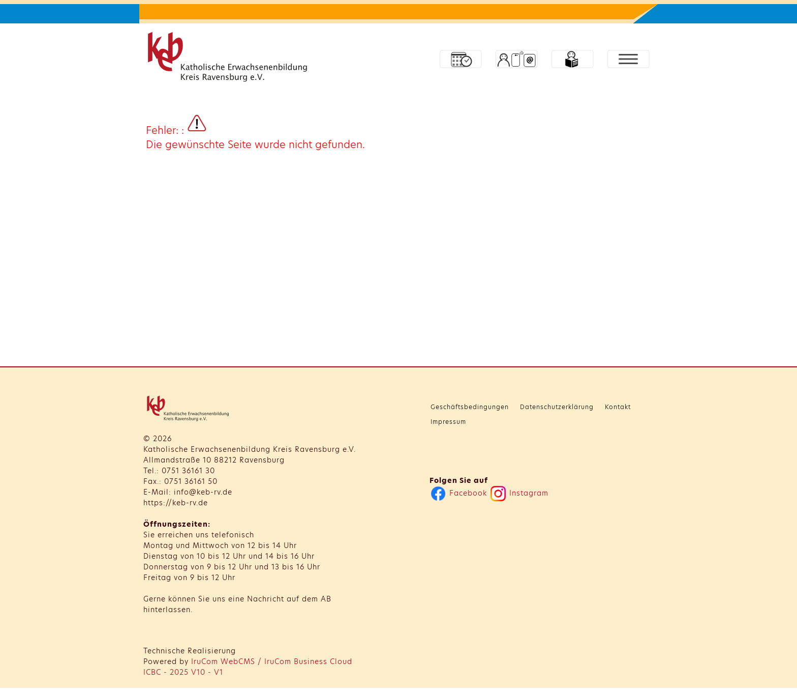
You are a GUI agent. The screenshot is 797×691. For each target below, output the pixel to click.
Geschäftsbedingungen (470, 406)
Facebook (459, 493)
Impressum (448, 421)
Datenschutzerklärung (557, 406)
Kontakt (618, 406)
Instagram (519, 493)
